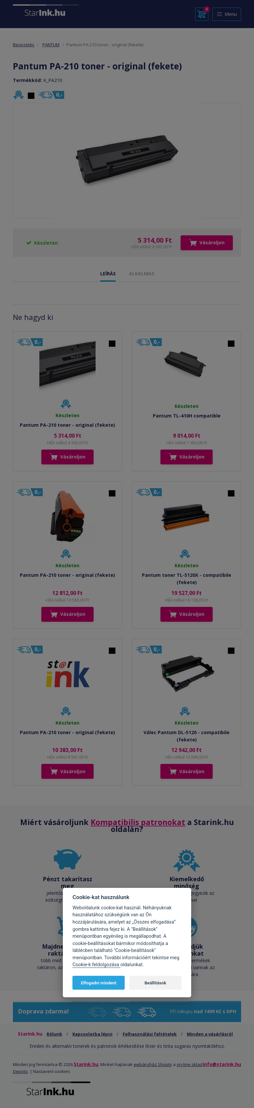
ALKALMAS (141, 273)
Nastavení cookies (51, 1071)
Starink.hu (86, 1064)
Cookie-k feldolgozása (96, 965)
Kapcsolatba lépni (92, 1034)
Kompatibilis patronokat (138, 822)
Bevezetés (23, 45)
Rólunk (54, 1034)
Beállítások (155, 982)
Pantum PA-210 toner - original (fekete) (67, 425)
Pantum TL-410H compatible (187, 416)
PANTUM (51, 45)
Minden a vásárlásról (210, 1034)
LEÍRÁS (108, 273)
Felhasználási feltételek (150, 1034)
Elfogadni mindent (98, 982)
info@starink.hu (222, 1064)
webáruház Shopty (153, 1064)
